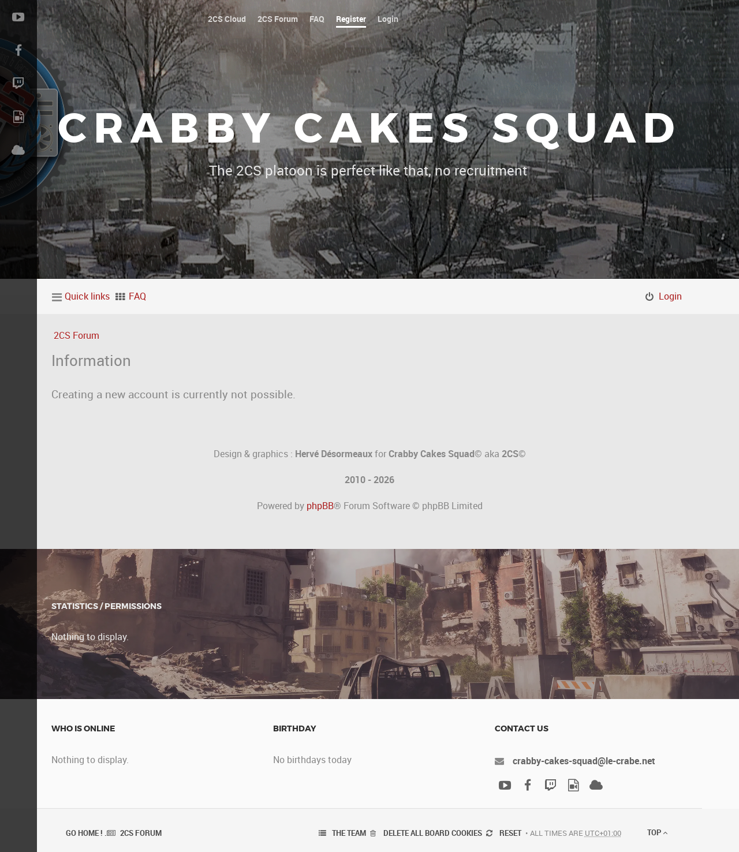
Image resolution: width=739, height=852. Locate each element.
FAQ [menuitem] (137, 296)
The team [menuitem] (349, 833)
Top (657, 832)
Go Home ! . (86, 833)
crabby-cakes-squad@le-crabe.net (584, 760)
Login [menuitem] (670, 296)
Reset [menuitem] (510, 833)
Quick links (87, 296)
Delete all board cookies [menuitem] (432, 833)
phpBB (320, 505)
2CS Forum (76, 335)
